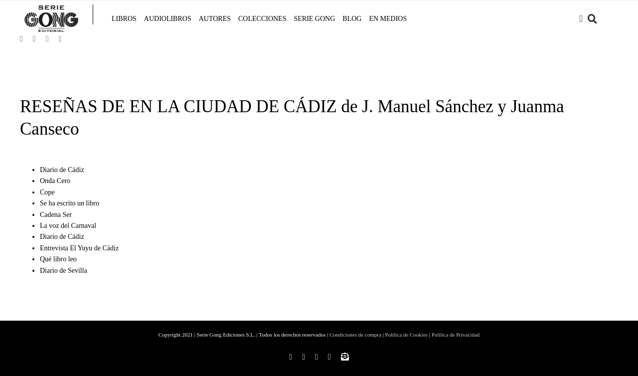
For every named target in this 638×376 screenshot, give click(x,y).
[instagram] (34, 39)
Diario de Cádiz (62, 170)
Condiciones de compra (355, 335)
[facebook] (21, 39)
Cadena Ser (56, 214)
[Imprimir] (51, 9)
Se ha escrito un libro (69, 203)
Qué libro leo (58, 259)
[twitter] (47, 39)
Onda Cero (55, 181)
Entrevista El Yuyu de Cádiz (79, 248)
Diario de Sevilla (63, 270)
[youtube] (59, 39)
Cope (47, 192)
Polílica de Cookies (406, 335)
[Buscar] (592, 19)
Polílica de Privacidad (456, 335)
